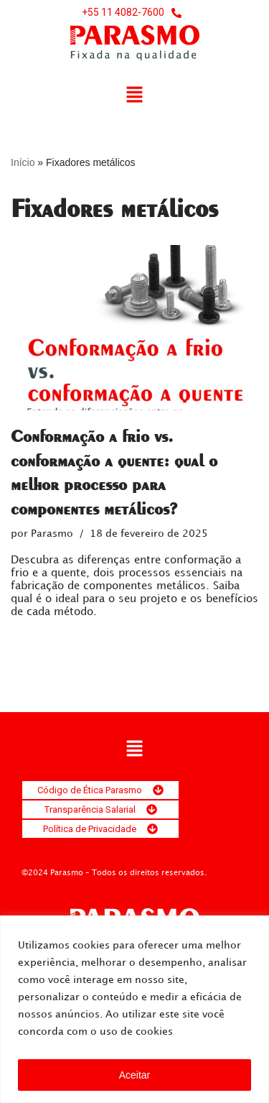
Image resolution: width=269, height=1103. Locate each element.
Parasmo (52, 534)
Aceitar (135, 1075)
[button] (134, 95)
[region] (134, 1009)
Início (22, 162)
